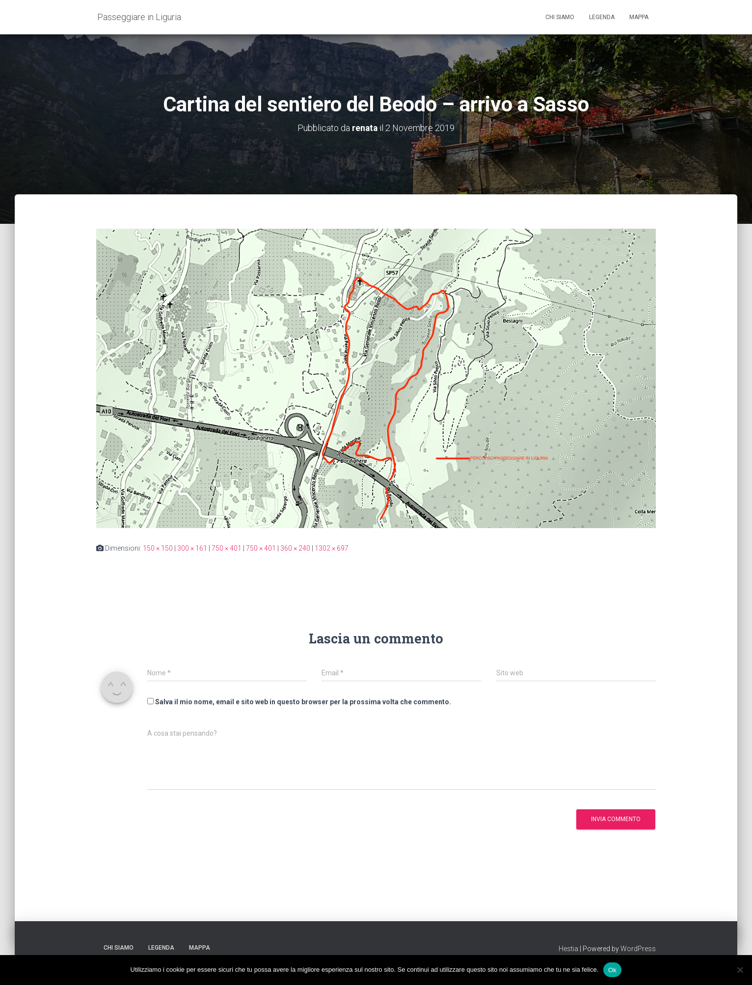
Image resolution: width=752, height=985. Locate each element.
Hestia (568, 949)
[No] (740, 970)
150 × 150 (158, 548)
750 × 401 (227, 548)
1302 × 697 (332, 548)
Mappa (638, 17)
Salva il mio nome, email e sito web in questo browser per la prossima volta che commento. (303, 701)
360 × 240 (295, 548)
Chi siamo (559, 17)
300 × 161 (192, 548)
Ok (612, 969)
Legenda (602, 17)
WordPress (638, 949)
